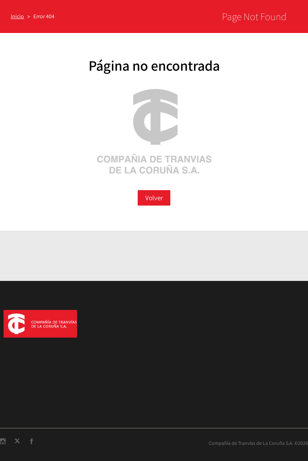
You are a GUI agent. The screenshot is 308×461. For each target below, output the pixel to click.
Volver (154, 197)
